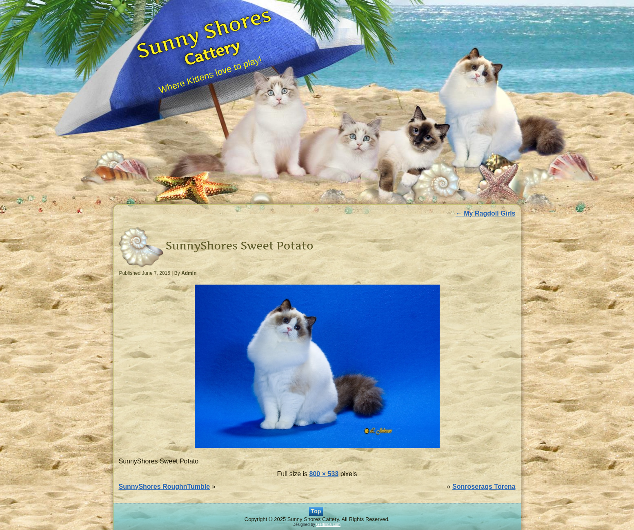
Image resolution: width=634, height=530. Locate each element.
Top (316, 511)
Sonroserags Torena (483, 486)
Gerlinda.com (328, 524)
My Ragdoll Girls (486, 213)
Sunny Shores (204, 32)
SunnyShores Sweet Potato (240, 245)
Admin (188, 273)
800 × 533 (324, 473)
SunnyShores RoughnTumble (164, 486)
